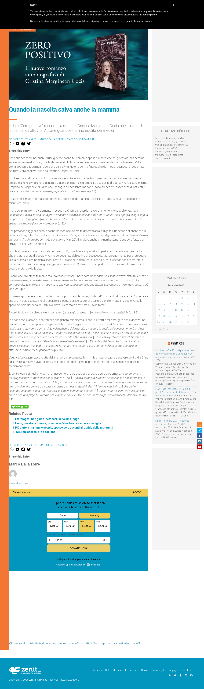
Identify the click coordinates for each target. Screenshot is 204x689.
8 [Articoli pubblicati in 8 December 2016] (176, 304)
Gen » (165, 329)
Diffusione (117, 670)
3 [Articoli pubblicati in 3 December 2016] (188, 298)
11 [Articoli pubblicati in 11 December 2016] (194, 304)
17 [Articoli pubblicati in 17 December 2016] (188, 310)
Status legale (158, 670)
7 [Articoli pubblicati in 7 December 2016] (170, 304)
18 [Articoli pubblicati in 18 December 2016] (194, 310)
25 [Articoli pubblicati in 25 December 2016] (194, 316)
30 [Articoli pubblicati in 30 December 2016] (182, 322)
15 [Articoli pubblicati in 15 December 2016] (176, 310)
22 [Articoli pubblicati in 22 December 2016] (176, 316)
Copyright (173, 670)
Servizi (145, 670)
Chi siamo (97, 670)
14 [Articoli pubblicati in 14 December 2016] (170, 310)
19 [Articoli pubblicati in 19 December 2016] (158, 316)
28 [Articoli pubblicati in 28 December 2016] (170, 322)
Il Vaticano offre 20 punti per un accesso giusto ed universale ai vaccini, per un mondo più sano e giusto (175, 353)
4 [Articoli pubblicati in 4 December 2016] (193, 298)
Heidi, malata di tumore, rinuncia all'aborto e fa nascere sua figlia (58, 423)
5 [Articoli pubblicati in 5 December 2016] (158, 304)
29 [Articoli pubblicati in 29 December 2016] (176, 322)
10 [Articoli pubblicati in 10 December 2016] (188, 304)
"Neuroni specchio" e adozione (35, 431)
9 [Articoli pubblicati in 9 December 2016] (182, 304)
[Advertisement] (79, 612)
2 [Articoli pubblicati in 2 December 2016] (182, 298)
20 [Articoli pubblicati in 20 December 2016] (164, 316)
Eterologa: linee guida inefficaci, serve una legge (47, 419)
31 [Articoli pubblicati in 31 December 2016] (188, 322)
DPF (107, 670)
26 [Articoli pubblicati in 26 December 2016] (158, 322)
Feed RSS (177, 343)
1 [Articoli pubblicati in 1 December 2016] (176, 298)
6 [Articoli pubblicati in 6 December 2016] (164, 304)
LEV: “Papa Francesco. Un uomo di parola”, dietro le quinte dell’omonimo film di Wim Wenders (176, 392)
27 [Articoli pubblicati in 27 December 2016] (164, 322)
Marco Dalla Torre (52, 139)
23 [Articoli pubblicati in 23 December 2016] (182, 316)
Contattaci (186, 670)
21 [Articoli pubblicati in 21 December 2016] (170, 316)
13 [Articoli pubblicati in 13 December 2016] (164, 310)
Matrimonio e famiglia (80, 139)
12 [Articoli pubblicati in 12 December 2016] (158, 310)
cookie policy (150, 14)
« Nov (158, 329)
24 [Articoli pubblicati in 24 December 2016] (188, 316)
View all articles (18, 483)
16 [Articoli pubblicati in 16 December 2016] (182, 310)
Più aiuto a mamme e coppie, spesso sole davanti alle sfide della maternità (64, 427)
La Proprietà (132, 670)
